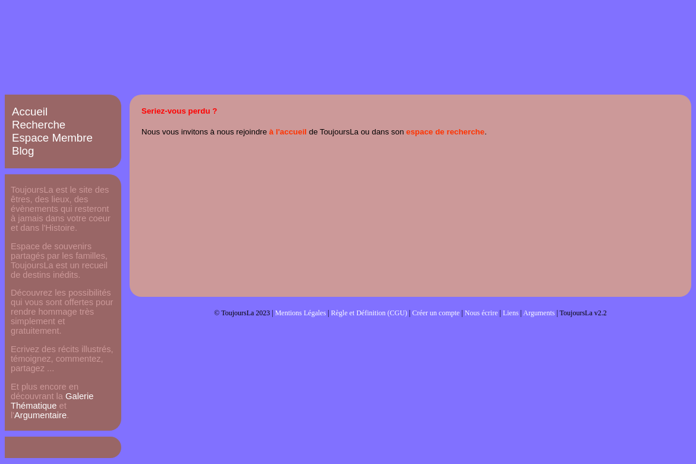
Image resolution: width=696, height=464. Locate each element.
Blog (23, 151)
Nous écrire (481, 313)
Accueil (30, 111)
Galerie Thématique (52, 400)
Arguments (539, 313)
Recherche (38, 124)
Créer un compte (435, 313)
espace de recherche (445, 131)
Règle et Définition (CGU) (369, 313)
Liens (511, 313)
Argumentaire (40, 415)
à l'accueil (288, 131)
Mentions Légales (300, 313)
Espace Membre (52, 137)
